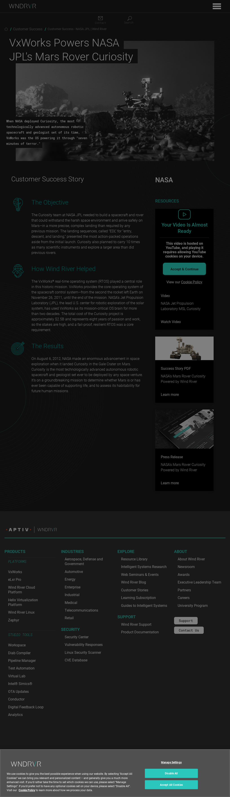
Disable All (171, 777)
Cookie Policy (27, 794)
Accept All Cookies (171, 788)
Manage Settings (171, 766)
